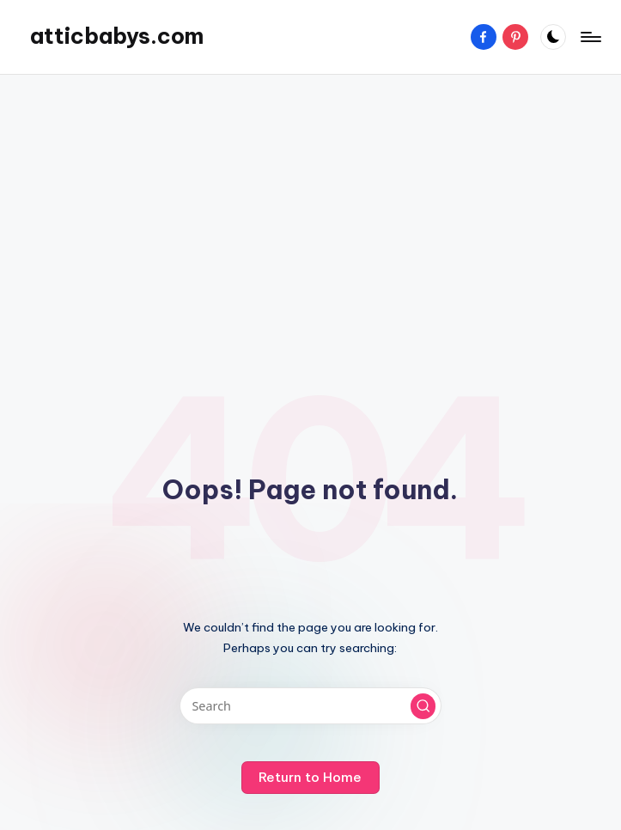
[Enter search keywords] (310, 705)
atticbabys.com (117, 36)
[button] (423, 706)
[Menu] (590, 37)
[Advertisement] (310, 212)
